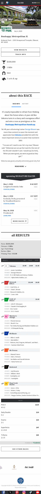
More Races (19, 221)
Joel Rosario (15, 371)
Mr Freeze (13, 350)
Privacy (24, 485)
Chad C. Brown (15, 289)
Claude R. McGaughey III (18, 306)
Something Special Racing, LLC (20, 393)
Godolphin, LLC (15, 376)
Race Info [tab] (16, 104)
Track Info (20, 54)
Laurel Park (7, 215)
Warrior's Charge (13, 316)
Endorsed (13, 367)
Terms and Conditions (33, 485)
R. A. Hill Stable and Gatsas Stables (21, 275)
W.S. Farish (13, 309)
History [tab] (25, 104)
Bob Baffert (14, 340)
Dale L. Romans (16, 357)
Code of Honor (12, 300)
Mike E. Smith (15, 338)
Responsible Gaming (20, 487)
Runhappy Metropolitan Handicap (20, 124)
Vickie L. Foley (15, 390)
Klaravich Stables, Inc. (17, 292)
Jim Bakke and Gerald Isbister (20, 359)
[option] (13, 468)
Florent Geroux (15, 321)
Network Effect (12, 283)
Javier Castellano (16, 270)
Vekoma (12, 266)
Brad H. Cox (14, 323)
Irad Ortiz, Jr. (15, 287)
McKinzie (13, 334)
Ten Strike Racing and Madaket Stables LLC (24, 326)
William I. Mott (15, 374)
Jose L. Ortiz (15, 388)
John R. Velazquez (17, 304)
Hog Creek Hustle (13, 384)
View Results (20, 50)
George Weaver (30, 129)
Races (20, 3)
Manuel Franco (15, 354)
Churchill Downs (9, 189)
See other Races (20, 449)
